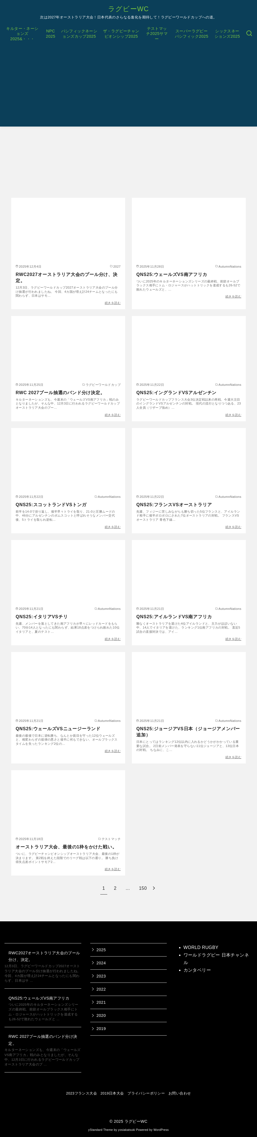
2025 (101, 950)
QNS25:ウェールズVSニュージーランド (58, 728)
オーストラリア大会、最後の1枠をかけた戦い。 (66, 847)
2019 (101, 1028)
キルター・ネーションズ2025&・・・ (22, 33)
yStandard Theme (100, 1129)
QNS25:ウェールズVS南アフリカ (171, 274)
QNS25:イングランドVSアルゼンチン (176, 392)
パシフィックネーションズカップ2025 (79, 34)
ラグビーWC (128, 9)
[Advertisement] (128, 87)
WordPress (161, 1129)
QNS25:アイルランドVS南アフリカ (174, 616)
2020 (101, 1015)
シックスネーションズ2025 (227, 34)
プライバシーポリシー (146, 1093)
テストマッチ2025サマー (157, 33)
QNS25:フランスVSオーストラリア (174, 504)
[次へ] (154, 888)
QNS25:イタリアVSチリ (42, 616)
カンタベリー (197, 970)
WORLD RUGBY (201, 947)
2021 (101, 1002)
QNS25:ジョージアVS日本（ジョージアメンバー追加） (188, 731)
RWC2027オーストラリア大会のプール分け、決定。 (67, 277)
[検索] (249, 34)
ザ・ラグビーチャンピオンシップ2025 (121, 34)
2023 (101, 976)
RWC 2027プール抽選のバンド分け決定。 (60, 392)
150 (143, 888)
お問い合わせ (179, 1093)
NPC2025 (50, 34)
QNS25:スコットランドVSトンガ (51, 504)
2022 (101, 989)
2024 (101, 963)
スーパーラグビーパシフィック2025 (191, 34)
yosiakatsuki (126, 1129)
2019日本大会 (112, 1093)
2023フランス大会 (81, 1093)
